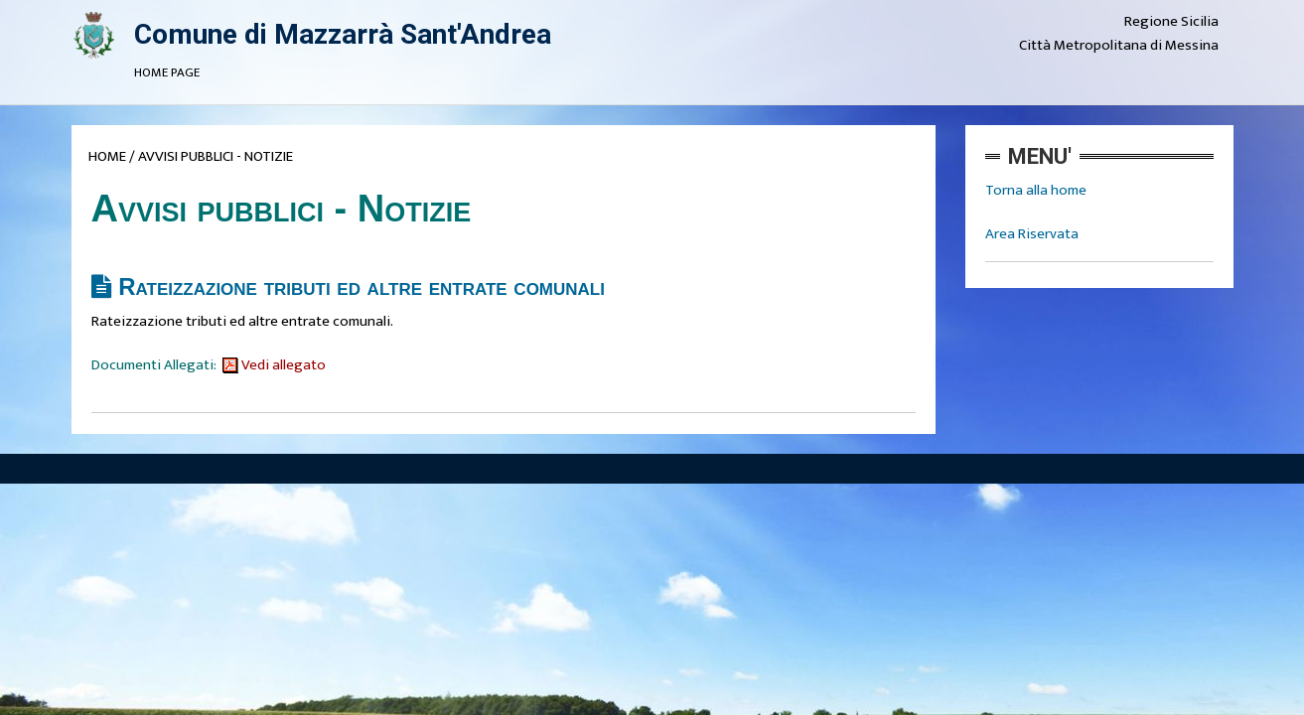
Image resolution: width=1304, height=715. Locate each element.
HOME (107, 156)
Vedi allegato (274, 365)
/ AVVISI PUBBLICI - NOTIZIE (211, 156)
